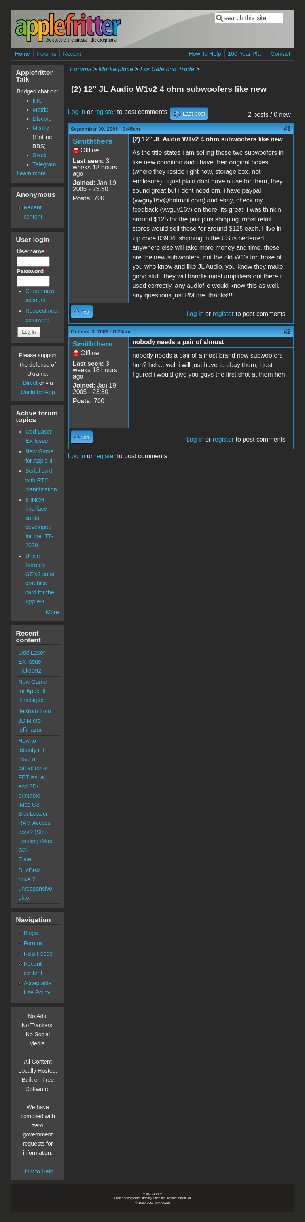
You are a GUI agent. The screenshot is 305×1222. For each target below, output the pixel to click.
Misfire (40, 128)
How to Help (37, 1171)
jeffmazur (30, 730)
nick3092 (29, 671)
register (104, 111)
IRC (37, 100)
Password (32, 271)
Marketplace (116, 69)
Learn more (31, 173)
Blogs (30, 933)
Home (22, 54)
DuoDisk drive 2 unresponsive (35, 879)
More (52, 612)
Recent (72, 54)
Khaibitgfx (30, 700)
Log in (76, 111)
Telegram (44, 164)
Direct (30, 383)
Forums (46, 54)
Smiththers (92, 141)
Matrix (40, 110)
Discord (42, 119)
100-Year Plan (246, 54)
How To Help (205, 54)
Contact (280, 54)
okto (23, 898)
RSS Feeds (38, 953)
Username (32, 251)
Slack (39, 155)
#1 (287, 129)
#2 (287, 331)
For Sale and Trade (167, 69)
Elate (24, 859)
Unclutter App (38, 392)
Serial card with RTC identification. (42, 480)
